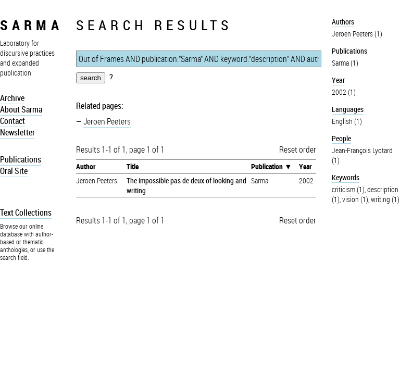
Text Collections (26, 212)
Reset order (297, 149)
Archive (12, 98)
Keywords (345, 177)
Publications (20, 159)
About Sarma (21, 109)
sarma (31, 24)
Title (133, 166)
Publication (267, 166)
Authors (343, 22)
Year (305, 166)
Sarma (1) (345, 63)
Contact (12, 121)
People (341, 138)
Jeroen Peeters (107, 121)
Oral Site (14, 171)
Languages (348, 109)
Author (85, 166)
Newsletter (17, 132)
